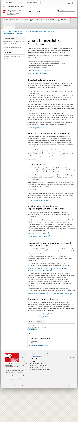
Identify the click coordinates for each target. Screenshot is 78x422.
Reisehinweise (24, 20)
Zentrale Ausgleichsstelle (37, 354)
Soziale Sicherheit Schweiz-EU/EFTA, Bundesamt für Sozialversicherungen (51, 294)
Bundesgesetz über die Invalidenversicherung (43, 335)
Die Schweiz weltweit (32, 2)
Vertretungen (14, 20)
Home (4, 31)
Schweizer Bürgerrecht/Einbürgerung (40, 70)
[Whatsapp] (36, 363)
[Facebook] (28, 363)
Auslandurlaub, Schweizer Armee (39, 236)
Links (30, 321)
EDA (20, 2)
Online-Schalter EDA (24, 390)
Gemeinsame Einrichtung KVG (38, 317)
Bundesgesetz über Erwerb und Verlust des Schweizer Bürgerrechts (50, 325)
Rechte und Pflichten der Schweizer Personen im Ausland (39, 31)
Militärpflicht (32, 189)
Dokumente (39, 321)
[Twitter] (30, 363)
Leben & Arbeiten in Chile (36, 20)
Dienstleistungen (50, 20)
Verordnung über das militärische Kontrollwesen (45, 328)
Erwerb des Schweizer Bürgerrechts (38, 73)
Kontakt (31, 368)
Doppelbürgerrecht (34, 159)
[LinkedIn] (32, 363)
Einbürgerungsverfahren (36, 128)
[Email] (38, 363)
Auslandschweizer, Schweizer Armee (40, 200)
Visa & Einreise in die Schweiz (63, 20)
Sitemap (72, 391)
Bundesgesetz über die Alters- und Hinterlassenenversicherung (49, 331)
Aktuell (6, 20)
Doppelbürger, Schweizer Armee (38, 233)
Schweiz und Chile (9, 26)
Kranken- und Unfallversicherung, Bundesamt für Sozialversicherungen (50, 314)
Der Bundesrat (9, 2)
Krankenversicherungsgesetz (38, 348)
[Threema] (34, 363)
